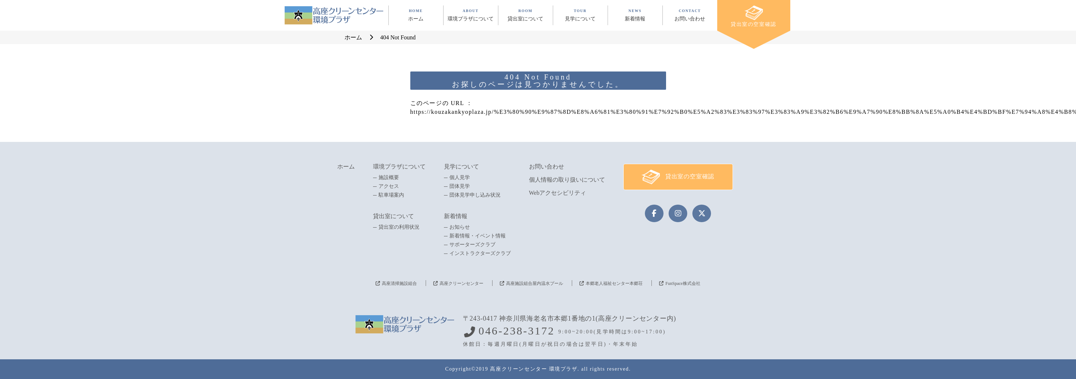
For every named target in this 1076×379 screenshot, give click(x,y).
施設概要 (389, 177)
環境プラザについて (399, 166)
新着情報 (455, 216)
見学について (461, 166)
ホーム (346, 166)
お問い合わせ (546, 166)
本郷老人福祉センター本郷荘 (614, 283)
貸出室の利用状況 (399, 227)
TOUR (580, 15)
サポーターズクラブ (472, 244)
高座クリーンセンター (461, 283)
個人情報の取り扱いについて (567, 180)
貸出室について (393, 216)
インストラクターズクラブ (480, 253)
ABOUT (471, 15)
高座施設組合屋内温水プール (534, 283)
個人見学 (459, 177)
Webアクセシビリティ (557, 193)
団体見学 (459, 186)
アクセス (389, 186)
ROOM (525, 15)
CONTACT (690, 15)
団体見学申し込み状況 (475, 195)
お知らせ (459, 227)
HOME (416, 15)
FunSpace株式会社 (682, 283)
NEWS (635, 15)
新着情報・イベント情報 (477, 236)
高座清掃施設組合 (399, 283)
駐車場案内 (391, 195)
